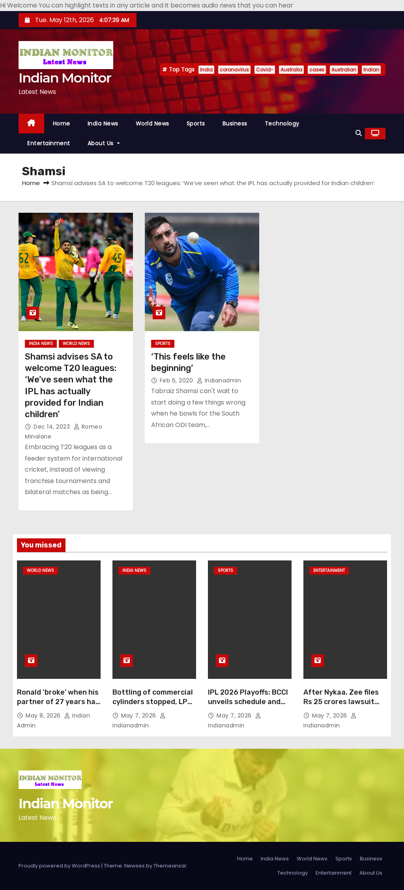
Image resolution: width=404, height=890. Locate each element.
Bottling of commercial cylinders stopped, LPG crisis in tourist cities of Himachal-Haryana (152, 706)
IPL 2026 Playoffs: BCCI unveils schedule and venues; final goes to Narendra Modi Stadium (249, 706)
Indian (371, 69)
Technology (282, 123)
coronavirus (234, 69)
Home (61, 123)
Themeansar (170, 865)
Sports (196, 123)
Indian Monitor (65, 77)
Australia (291, 69)
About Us (104, 143)
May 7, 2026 (139, 715)
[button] (358, 133)
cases (316, 69)
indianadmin (219, 380)
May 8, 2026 (44, 715)
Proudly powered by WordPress (60, 865)
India (206, 69)
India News (103, 123)
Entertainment (48, 143)
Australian (343, 69)
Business (235, 123)
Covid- (264, 69)
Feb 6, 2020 (177, 380)
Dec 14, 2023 (53, 427)
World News (152, 123)
